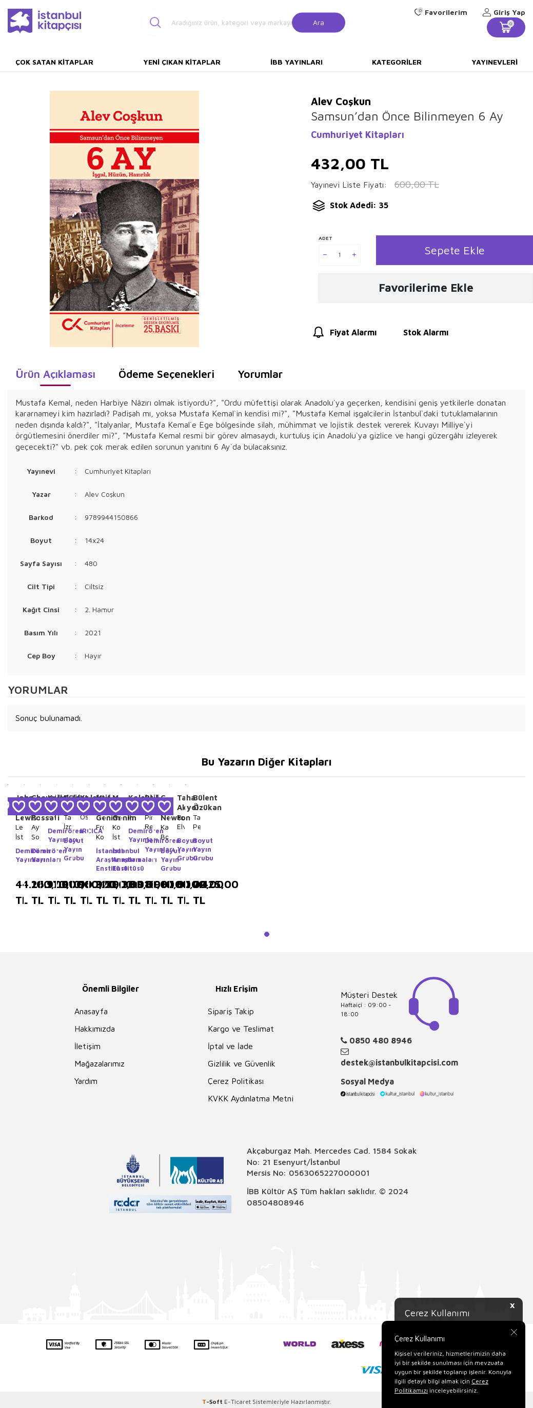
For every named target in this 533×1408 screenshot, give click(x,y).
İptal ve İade (230, 1046)
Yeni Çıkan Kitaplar (182, 61)
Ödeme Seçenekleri (166, 374)
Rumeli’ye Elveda (181, 822)
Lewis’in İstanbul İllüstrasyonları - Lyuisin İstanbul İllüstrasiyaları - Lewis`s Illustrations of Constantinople (19, 831)
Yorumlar (260, 374)
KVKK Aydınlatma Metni (250, 1098)
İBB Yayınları (296, 61)
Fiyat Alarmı (344, 333)
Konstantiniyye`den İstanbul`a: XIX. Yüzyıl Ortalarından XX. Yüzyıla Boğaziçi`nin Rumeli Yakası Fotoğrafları (116, 831)
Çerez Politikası (236, 1080)
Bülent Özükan (197, 802)
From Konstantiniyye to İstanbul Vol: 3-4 (100, 831)
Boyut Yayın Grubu (67, 849)
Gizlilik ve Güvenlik (241, 1063)
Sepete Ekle (455, 250)
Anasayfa (91, 1011)
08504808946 (275, 1202)
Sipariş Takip (231, 1011)
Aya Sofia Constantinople (35, 831)
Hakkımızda (94, 1028)
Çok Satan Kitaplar (54, 61)
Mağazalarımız (99, 1063)
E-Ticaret (237, 1401)
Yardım (85, 1080)
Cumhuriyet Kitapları (357, 134)
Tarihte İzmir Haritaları (67, 822)
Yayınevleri (494, 61)
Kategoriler (397, 61)
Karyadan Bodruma (164, 831)
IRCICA (84, 831)
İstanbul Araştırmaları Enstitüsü (100, 859)
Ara (318, 21)
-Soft (213, 1401)
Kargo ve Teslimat (241, 1028)
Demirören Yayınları (19, 855)
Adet (325, 238)
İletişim (87, 1046)
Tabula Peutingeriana (197, 822)
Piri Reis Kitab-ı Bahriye (148, 822)
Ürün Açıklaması (55, 374)
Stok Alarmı (416, 333)
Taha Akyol (181, 802)
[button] (266, 934)
